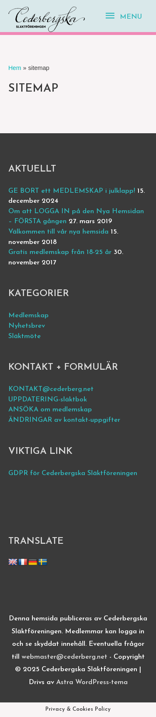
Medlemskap (28, 315)
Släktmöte (24, 336)
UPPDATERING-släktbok (47, 399)
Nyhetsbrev (26, 326)
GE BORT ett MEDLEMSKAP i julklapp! (71, 191)
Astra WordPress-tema (92, 682)
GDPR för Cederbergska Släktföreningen (72, 473)
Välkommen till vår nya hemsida (58, 232)
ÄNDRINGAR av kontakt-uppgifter (64, 420)
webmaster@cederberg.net (64, 657)
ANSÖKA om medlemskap (50, 409)
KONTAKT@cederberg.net (51, 389)
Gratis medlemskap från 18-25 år (59, 252)
